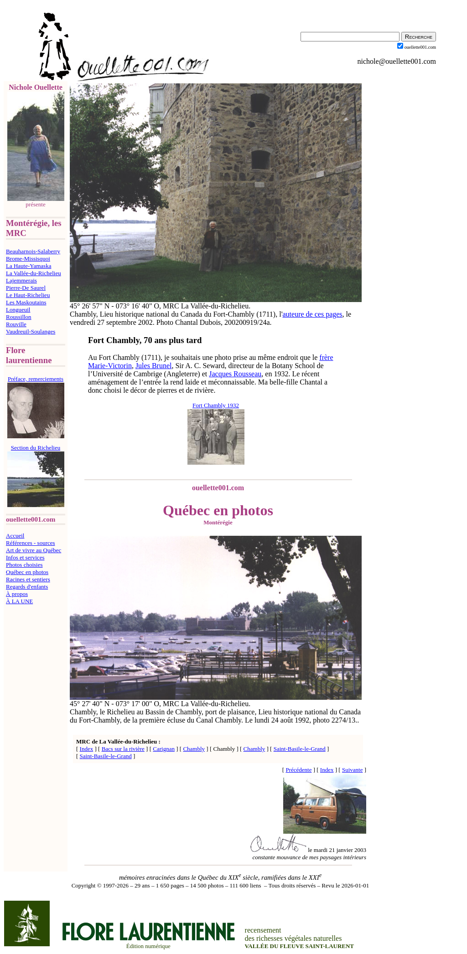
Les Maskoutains (26, 302)
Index (86, 748)
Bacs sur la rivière (123, 748)
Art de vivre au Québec (33, 550)
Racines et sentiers (28, 579)
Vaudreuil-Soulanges (30, 331)
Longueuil (18, 309)
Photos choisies (24, 564)
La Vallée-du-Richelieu (33, 273)
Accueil (15, 535)
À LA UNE (19, 601)
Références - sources (30, 542)
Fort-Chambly (233, 314)
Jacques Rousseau (235, 374)
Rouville (16, 324)
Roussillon (18, 316)
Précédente (298, 769)
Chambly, (189, 712)
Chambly (194, 748)
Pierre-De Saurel (26, 287)
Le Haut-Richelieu (28, 295)
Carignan (164, 748)
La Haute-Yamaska (28, 265)
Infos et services (25, 557)
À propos (17, 593)
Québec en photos (27, 572)
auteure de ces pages (312, 314)
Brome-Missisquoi (28, 258)
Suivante (352, 769)
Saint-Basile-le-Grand (300, 748)
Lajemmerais (21, 280)
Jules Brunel (153, 365)
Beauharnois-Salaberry (33, 251)
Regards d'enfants (27, 586)
